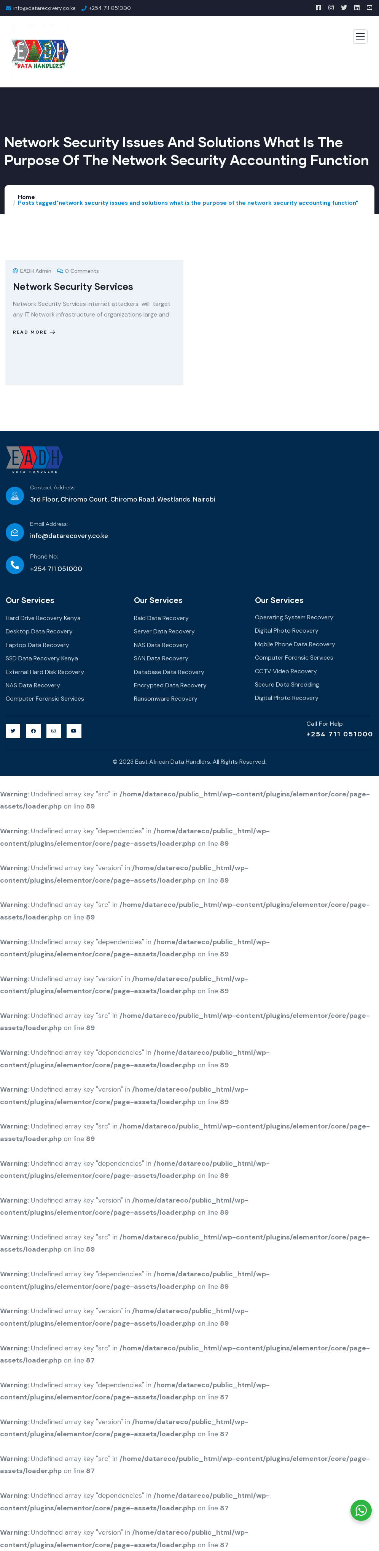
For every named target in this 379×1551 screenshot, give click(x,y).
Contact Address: (53, 488)
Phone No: (44, 557)
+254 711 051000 (339, 734)
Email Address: (49, 524)
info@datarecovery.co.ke (69, 536)
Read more (35, 332)
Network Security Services (73, 286)
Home (26, 197)
